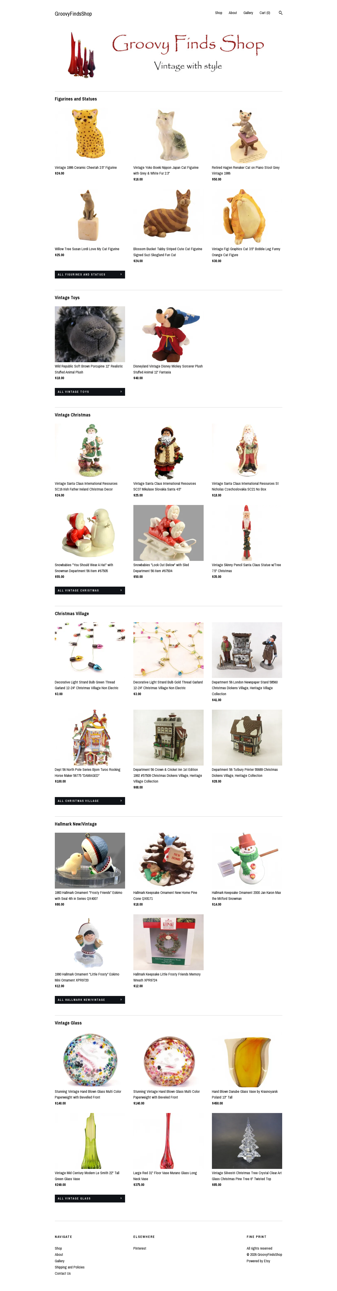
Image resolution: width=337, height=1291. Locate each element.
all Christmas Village (78, 801)
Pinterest (139, 1248)
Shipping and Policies (70, 1267)
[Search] (280, 13)
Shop (218, 12)
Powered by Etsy (258, 1260)
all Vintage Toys (73, 392)
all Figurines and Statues (81, 274)
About (233, 12)
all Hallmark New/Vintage (81, 1000)
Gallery (248, 12)
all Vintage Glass (74, 1198)
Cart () (265, 12)
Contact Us (63, 1273)
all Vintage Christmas (78, 590)
